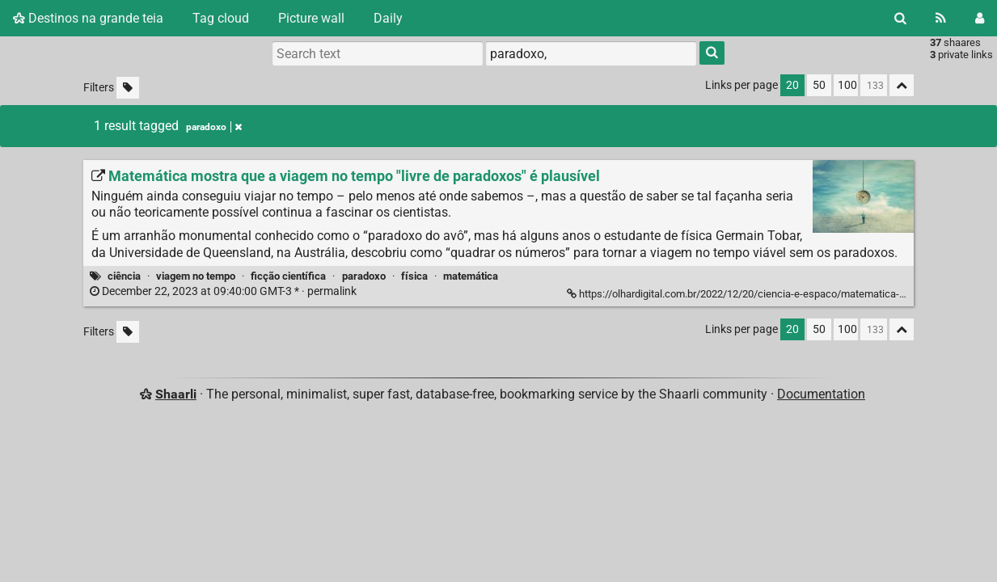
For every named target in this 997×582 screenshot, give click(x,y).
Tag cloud (220, 18)
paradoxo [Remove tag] (214, 127)
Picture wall (311, 18)
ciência (124, 276)
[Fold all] (901, 85)
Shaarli (175, 394)
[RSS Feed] (941, 18)
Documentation (821, 394)
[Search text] (377, 53)
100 (847, 85)
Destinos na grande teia (88, 18)
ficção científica (288, 276)
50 (819, 85)
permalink (224, 291)
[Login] (979, 18)
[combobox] (591, 53)
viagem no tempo (195, 276)
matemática (470, 276)
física (414, 276)
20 (792, 85)
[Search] (900, 18)
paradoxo (364, 276)
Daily (388, 18)
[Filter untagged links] (127, 88)
